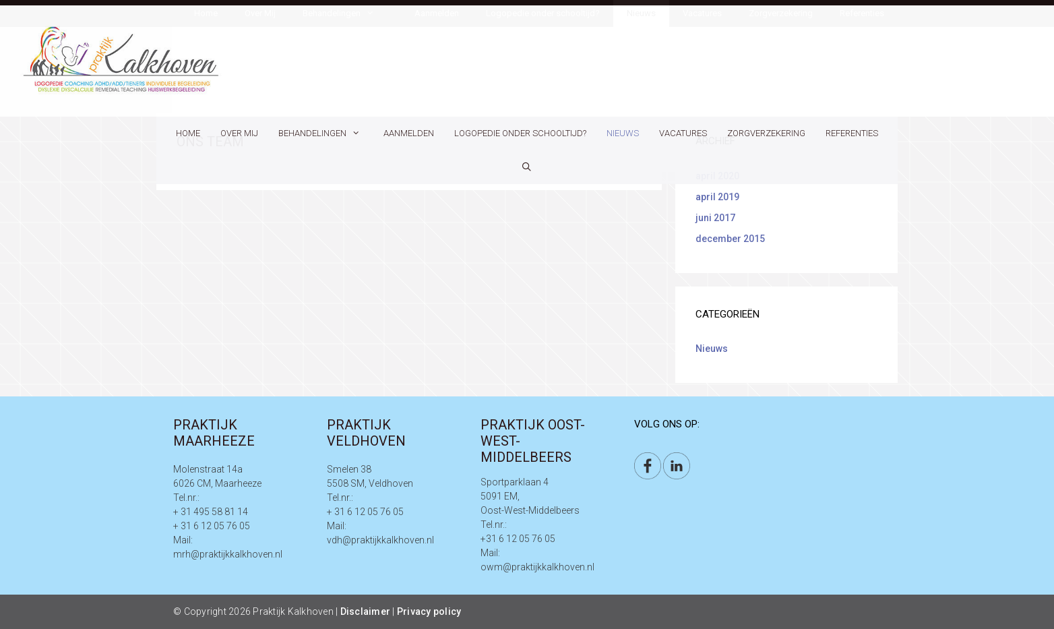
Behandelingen (325, 133)
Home (188, 133)
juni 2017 (715, 217)
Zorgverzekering (766, 133)
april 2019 (717, 196)
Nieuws (623, 133)
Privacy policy (429, 611)
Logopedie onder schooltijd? (520, 133)
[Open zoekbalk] (527, 167)
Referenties (852, 133)
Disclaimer (365, 611)
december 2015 (730, 238)
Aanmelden (408, 133)
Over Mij (239, 133)
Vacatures (683, 133)
